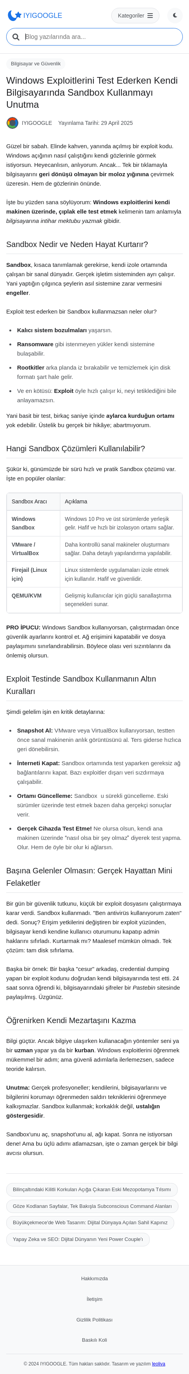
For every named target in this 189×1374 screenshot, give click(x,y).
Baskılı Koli (94, 1340)
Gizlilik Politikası (94, 1320)
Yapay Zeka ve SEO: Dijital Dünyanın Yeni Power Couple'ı (78, 1239)
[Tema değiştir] (175, 15)
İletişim (94, 1299)
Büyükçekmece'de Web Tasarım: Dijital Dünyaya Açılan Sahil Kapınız (90, 1222)
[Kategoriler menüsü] (135, 15)
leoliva (158, 1364)
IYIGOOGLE (34, 15)
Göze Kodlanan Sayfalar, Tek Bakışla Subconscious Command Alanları (92, 1206)
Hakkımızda (94, 1278)
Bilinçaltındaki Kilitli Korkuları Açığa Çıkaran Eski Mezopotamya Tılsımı (92, 1189)
